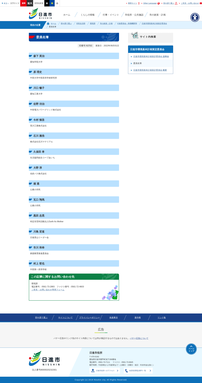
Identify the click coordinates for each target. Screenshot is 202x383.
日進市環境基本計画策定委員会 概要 (150, 70)
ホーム (53, 23)
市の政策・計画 (106, 23)
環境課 (92, 23)
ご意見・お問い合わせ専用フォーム (47, 290)
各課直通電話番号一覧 (137, 371)
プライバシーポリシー (89, 317)
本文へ (6, 3)
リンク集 (162, 317)
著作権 (137, 317)
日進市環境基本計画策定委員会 (154, 23)
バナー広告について (139, 338)
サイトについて (65, 317)
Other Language (150, 3)
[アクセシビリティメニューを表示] (194, 17)
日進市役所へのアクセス (105, 371)
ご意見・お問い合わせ (190, 3)
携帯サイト (132, 3)
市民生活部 (80, 23)
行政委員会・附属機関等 (127, 23)
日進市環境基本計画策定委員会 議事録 (151, 56)
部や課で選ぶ (168, 3)
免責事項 (113, 317)
